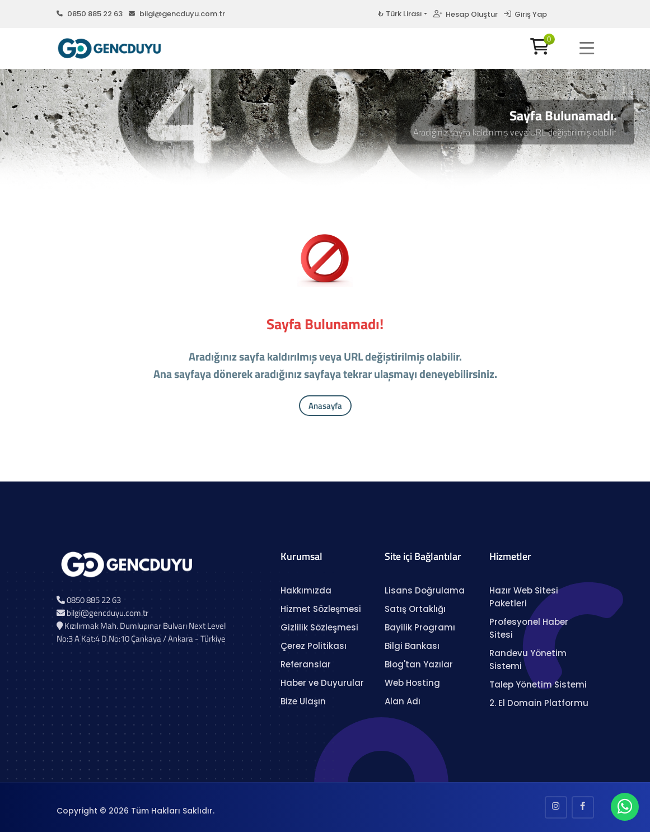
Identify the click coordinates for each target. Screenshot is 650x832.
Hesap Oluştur (465, 14)
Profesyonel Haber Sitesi (528, 628)
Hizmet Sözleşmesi (320, 609)
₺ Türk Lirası (400, 13)
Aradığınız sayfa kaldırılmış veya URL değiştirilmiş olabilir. (515, 132)
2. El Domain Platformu (538, 703)
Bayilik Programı (420, 627)
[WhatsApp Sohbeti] (625, 809)
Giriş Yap (525, 14)
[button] (587, 48)
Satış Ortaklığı (415, 609)
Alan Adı (402, 701)
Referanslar (305, 664)
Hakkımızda (305, 590)
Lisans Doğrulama (425, 590)
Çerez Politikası (313, 646)
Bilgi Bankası (412, 646)
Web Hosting (412, 683)
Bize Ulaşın (303, 701)
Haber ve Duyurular (322, 683)
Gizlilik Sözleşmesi (319, 627)
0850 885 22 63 (90, 13)
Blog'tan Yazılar (419, 664)
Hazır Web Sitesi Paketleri (523, 597)
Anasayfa (325, 405)
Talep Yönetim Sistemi (538, 684)
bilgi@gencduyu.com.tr (177, 13)
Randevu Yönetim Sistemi (528, 659)
